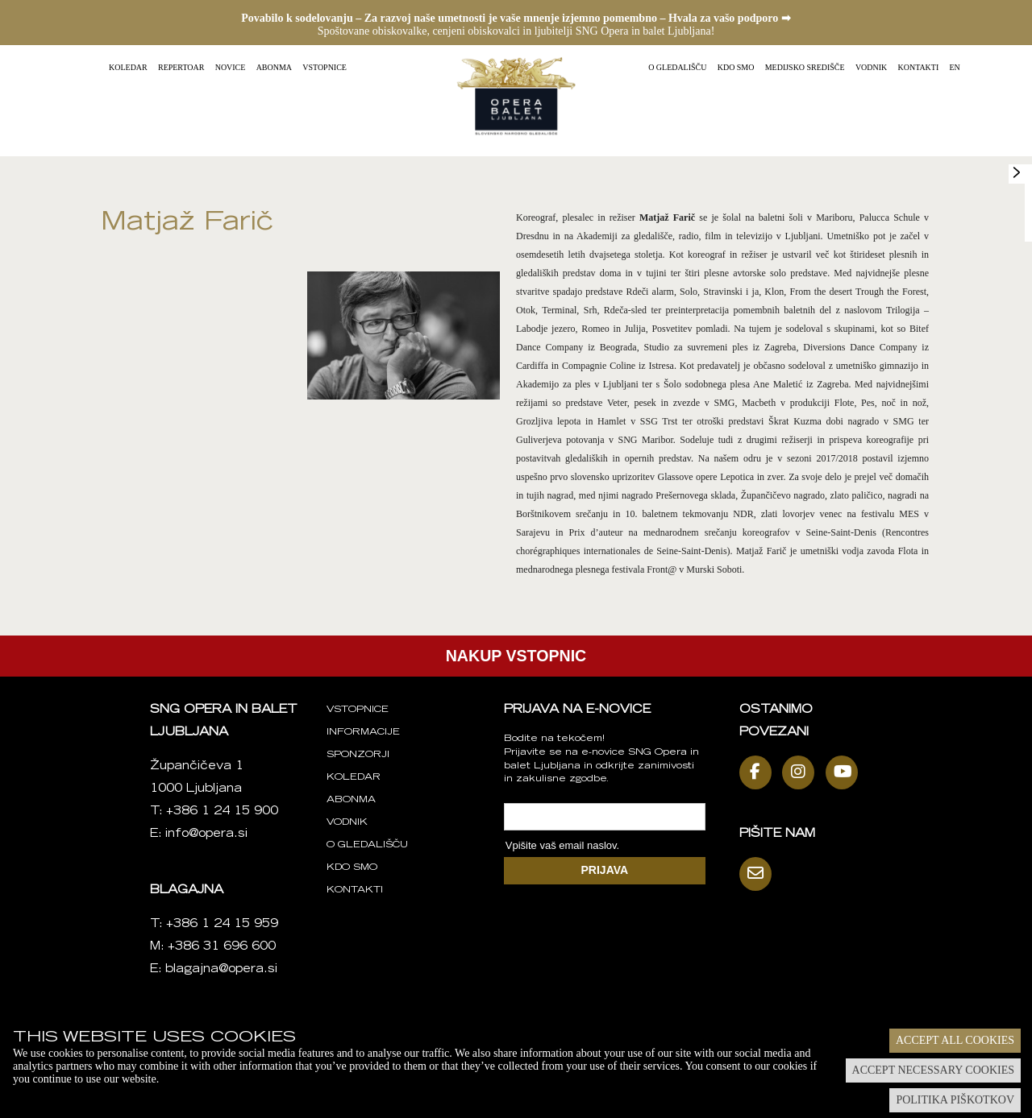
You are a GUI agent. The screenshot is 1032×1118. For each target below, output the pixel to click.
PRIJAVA (605, 869)
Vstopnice (324, 67)
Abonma (274, 67)
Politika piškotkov (955, 1100)
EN (955, 67)
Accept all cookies (955, 1040)
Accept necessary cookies (933, 1070)
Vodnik (871, 67)
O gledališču (677, 67)
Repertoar (181, 67)
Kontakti (918, 67)
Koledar (128, 67)
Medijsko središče (805, 67)
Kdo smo (736, 67)
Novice (230, 67)
